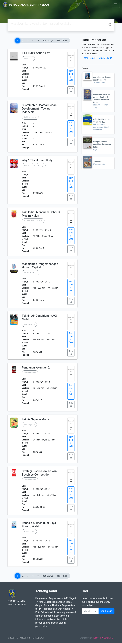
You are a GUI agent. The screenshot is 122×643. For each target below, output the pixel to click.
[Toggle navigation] (116, 5)
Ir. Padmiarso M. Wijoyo (33, 221)
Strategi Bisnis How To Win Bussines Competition (39, 472)
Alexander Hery (30, 373)
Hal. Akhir (62, 40)
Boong (40, 166)
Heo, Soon (28, 166)
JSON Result (105, 58)
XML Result (89, 58)
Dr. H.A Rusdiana (30, 273)
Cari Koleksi (106, 611)
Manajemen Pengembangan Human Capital (40, 265)
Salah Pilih (97, 161)
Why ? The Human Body (37, 160)
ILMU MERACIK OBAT (36, 53)
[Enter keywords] (90, 611)
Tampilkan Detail (71, 77)
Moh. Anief (28, 59)
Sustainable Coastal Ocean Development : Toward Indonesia (39, 108)
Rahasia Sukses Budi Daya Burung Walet (39, 524)
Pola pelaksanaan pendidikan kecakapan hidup (102, 144)
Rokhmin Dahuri (30, 117)
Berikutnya (47, 40)
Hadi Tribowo (29, 532)
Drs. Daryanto (29, 324)
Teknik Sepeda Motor (35, 419)
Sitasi (71, 90)
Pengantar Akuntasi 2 (36, 367)
